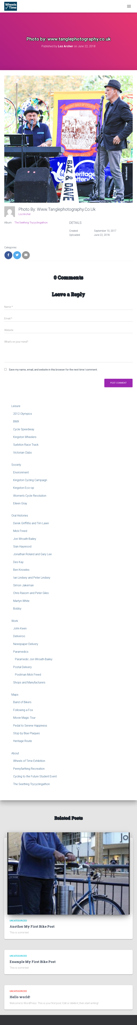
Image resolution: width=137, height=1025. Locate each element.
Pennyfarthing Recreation (29, 768)
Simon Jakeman (23, 585)
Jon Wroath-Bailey (24, 539)
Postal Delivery (22, 667)
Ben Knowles (21, 569)
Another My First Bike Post (32, 926)
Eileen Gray (20, 503)
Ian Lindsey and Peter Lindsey (31, 577)
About (15, 753)
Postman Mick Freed (28, 674)
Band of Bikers (22, 702)
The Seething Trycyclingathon (31, 222)
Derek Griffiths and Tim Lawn (31, 523)
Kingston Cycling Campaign (30, 480)
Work (14, 621)
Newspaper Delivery (25, 644)
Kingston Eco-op (23, 488)
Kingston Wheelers (24, 437)
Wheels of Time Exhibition (29, 761)
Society (16, 464)
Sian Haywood (22, 546)
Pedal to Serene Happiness (30, 725)
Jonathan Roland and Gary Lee (32, 554)
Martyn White (21, 601)
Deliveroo (19, 636)
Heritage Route (22, 741)
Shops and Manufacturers (29, 682)
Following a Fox (23, 710)
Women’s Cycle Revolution (29, 495)
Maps (14, 694)
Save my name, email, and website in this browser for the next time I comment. (53, 369)
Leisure (15, 406)
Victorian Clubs (22, 452)
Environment (21, 472)
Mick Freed (20, 531)
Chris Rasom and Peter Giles (31, 593)
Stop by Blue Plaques (26, 733)
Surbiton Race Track (26, 444)
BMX (16, 421)
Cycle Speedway (23, 429)
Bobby (17, 608)
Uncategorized (18, 920)
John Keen (20, 628)
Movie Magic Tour (24, 717)
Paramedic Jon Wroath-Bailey (33, 659)
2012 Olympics (22, 413)
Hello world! (20, 997)
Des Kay (18, 562)
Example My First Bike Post (33, 962)
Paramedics (20, 651)
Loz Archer (25, 214)
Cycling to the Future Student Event (35, 776)
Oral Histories (19, 515)
